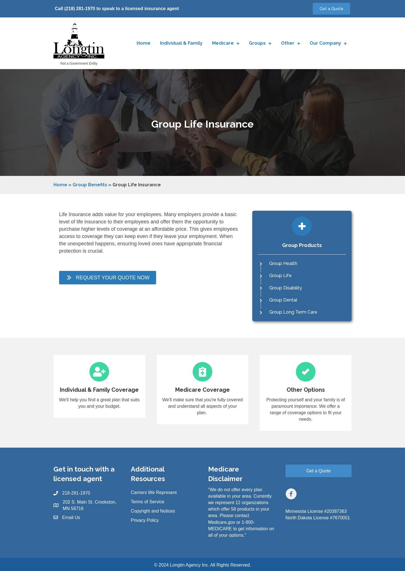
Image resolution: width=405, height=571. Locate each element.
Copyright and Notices (153, 511)
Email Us (71, 517)
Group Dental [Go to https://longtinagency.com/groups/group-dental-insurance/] (283, 300)
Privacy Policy (145, 520)
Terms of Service (147, 501)
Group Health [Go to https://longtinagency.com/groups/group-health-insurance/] (283, 263)
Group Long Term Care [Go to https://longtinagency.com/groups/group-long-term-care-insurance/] (293, 312)
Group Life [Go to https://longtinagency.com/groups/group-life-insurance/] (280, 275)
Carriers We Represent (154, 492)
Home (60, 184)
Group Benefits (90, 184)
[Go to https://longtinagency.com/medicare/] (203, 390)
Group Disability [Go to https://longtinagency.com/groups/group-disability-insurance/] (285, 288)
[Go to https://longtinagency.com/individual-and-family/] (99, 386)
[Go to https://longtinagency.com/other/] (306, 393)
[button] (331, 9)
